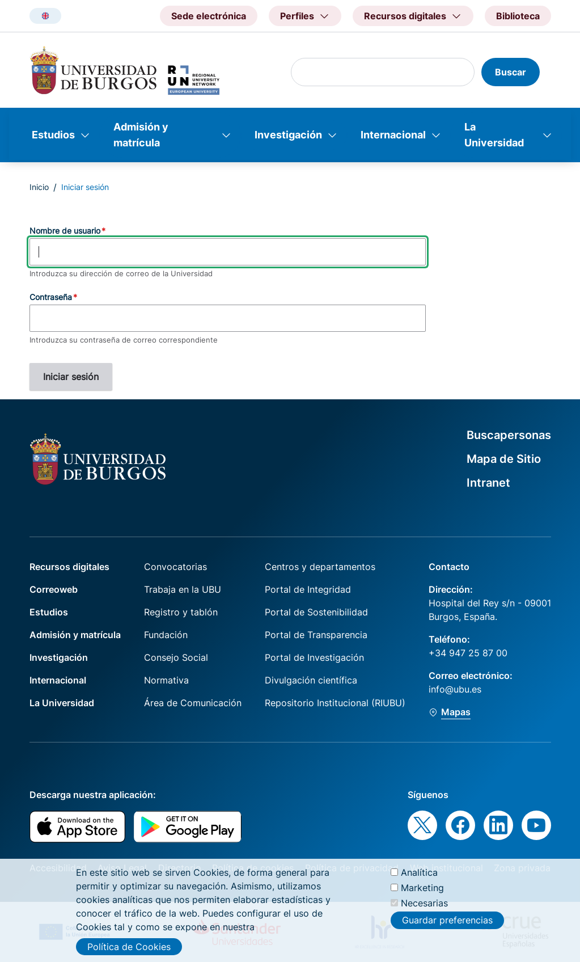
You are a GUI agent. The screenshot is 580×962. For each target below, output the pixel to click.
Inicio (39, 187)
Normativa (166, 680)
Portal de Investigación (314, 657)
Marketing (422, 895)
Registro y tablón (181, 612)
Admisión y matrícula (140, 135)
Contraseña (50, 297)
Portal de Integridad (308, 589)
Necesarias (424, 911)
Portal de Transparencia (316, 634)
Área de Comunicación (193, 702)
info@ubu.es (455, 689)
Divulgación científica (311, 680)
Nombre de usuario (64, 230)
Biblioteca (518, 16)
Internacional (393, 135)
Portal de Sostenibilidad (316, 612)
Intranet (488, 483)
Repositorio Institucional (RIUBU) (335, 702)
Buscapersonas (509, 435)
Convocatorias (175, 566)
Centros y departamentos (320, 566)
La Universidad (494, 135)
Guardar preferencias (447, 928)
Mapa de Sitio (504, 459)
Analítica (419, 880)
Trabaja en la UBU (182, 589)
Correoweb (53, 589)
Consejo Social (176, 657)
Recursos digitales (69, 566)
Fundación (166, 634)
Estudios (53, 135)
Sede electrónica (208, 16)
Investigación (288, 135)
